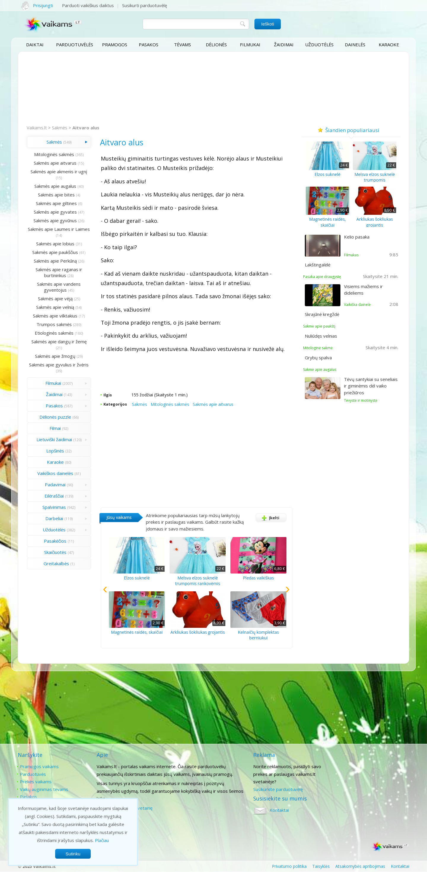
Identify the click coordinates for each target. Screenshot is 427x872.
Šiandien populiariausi (351, 130)
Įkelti (269, 518)
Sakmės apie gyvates (54, 212)
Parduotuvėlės (74, 44)
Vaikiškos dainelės (54, 473)
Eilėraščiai (53, 496)
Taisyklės (321, 866)
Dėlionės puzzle (54, 417)
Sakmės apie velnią (55, 307)
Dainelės (355, 44)
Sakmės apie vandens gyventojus (58, 287)
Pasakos (148, 44)
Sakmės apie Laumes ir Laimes (58, 232)
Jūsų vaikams (117, 517)
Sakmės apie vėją (54, 298)
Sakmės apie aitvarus (54, 163)
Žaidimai (284, 44)
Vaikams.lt (37, 128)
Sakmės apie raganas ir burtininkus (58, 272)
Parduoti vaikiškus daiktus (88, 5)
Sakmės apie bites (55, 195)
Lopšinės (54, 451)
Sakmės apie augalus (54, 186)
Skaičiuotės (54, 552)
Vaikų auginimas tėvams (44, 789)
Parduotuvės (33, 774)
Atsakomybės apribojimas (360, 866)
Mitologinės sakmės (54, 154)
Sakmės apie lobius (54, 244)
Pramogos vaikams (39, 766)
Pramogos (114, 44)
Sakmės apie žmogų (54, 356)
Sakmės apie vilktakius (54, 316)
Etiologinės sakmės (53, 333)
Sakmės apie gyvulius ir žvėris (58, 365)
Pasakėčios (54, 541)
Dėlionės (216, 44)
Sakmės (59, 128)
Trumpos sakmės (53, 324)
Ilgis (106, 395)
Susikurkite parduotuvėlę (277, 789)
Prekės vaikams (36, 781)
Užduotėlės (319, 44)
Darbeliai (53, 518)
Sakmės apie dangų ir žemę (58, 341)
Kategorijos (113, 404)
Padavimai (54, 484)
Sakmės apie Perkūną (54, 261)
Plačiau (102, 840)
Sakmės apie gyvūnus (54, 220)
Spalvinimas (53, 507)
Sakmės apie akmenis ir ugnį (58, 171)
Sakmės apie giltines (55, 203)
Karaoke (389, 44)
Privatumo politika (289, 866)
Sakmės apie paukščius (54, 252)
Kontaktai (357, 766)
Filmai (54, 428)
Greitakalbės (55, 563)
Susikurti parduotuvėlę (144, 5)
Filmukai (250, 44)
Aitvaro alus (85, 128)
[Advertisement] (213, 88)
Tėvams (182, 44)
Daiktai (35, 44)
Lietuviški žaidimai (53, 439)
